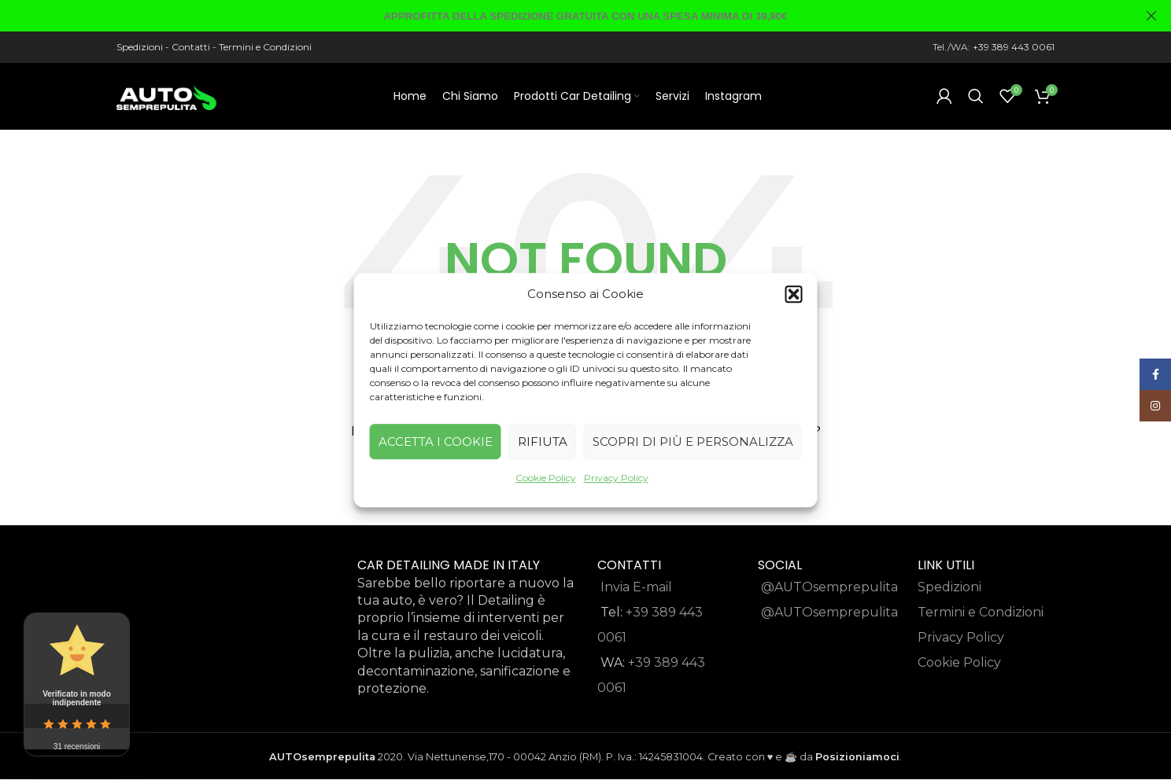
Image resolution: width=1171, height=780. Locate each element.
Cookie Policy (545, 478)
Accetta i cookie (436, 441)
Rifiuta (542, 441)
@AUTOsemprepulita (829, 590)
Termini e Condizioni (265, 47)
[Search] (976, 98)
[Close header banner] (1151, 15)
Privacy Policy (616, 478)
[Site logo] (167, 97)
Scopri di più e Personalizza (693, 441)
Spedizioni (139, 47)
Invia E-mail (636, 590)
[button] (794, 294)
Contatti (191, 47)
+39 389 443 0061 (1014, 47)
